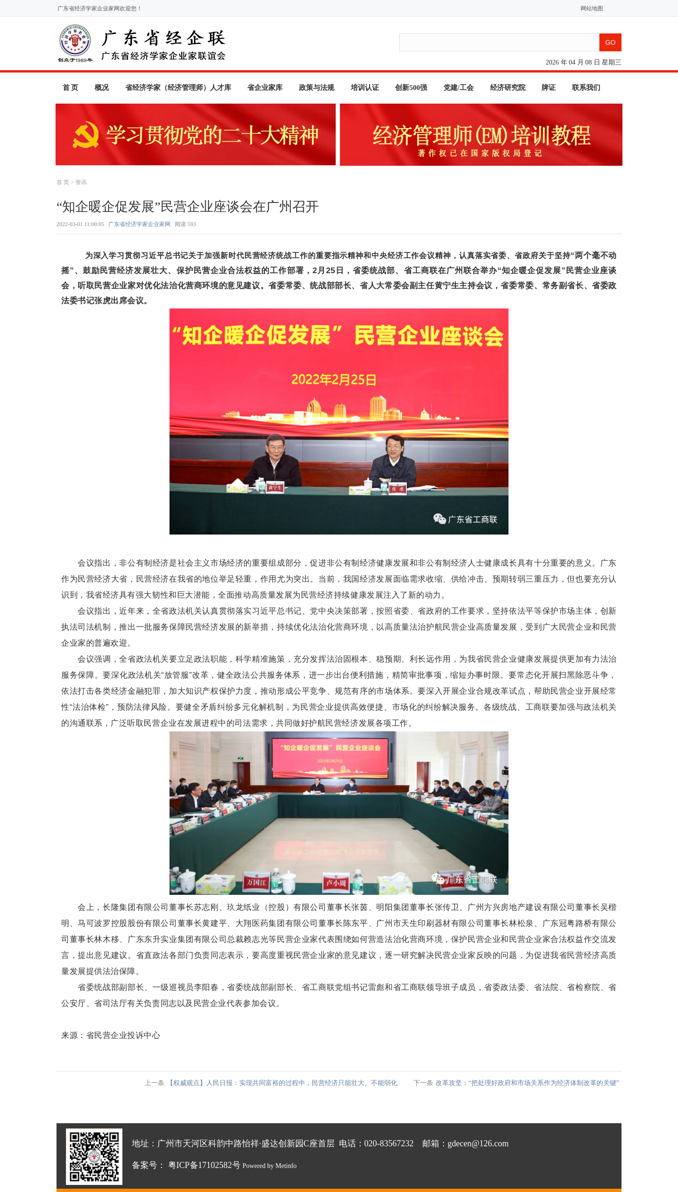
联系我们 (586, 87)
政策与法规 (316, 87)
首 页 (71, 87)
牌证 (548, 87)
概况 (102, 87)
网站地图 (589, 8)
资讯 (81, 182)
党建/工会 (459, 87)
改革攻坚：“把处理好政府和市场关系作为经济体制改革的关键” (527, 1083)
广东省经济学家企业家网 (139, 224)
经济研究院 (507, 87)
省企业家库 (264, 87)
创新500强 (411, 87)
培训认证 (365, 87)
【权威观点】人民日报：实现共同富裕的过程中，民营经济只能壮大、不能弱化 (282, 1083)
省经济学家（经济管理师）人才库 (178, 87)
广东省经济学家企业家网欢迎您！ (99, 8)
